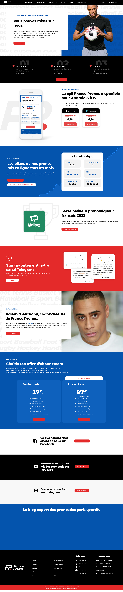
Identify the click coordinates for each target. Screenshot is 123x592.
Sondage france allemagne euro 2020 (52, 532)
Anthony (30, 323)
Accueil (34, 560)
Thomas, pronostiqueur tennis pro (12, 532)
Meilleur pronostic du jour (49, 518)
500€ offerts (82, 2)
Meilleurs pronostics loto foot (69, 543)
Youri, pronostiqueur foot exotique (12, 529)
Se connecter (114, 2)
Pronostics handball (86, 543)
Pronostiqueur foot (67, 536)
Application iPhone (58, 564)
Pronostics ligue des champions (70, 532)
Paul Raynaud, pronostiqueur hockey (13, 538)
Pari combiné (104, 518)
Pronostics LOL (85, 545)
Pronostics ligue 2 (67, 545)
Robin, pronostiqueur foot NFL (11, 518)
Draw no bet (103, 523)
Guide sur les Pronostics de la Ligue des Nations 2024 (72, 523)
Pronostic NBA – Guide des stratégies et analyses (53, 525)
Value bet (27, 518)
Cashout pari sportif (105, 527)
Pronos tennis (85, 534)
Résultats (53, 2)
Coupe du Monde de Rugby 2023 (51, 529)
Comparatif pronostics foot (69, 534)
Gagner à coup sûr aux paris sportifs (109, 520)
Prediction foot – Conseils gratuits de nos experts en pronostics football (72, 527)
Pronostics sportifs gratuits (50, 541)
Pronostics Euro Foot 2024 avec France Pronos (72, 529)
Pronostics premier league (68, 541)
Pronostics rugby (85, 538)
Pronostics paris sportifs (87, 536)
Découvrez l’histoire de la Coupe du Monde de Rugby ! (53, 527)
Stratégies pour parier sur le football (52, 520)
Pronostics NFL (85, 541)
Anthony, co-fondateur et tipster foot (13, 527)
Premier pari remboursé (49, 543)
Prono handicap (28, 523)
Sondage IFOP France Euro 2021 (51, 536)
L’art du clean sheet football (50, 523)
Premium (28, 2)
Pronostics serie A (67, 538)
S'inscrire (101, 2)
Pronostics (40, 2)
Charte (54, 575)
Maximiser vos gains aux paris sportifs (109, 525)
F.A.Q (63, 2)
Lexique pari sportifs (29, 525)
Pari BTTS (27, 527)
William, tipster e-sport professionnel (13, 534)
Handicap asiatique (29, 532)
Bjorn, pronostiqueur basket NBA (12, 520)
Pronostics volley (85, 532)
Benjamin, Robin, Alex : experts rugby (13, 536)
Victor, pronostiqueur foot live (11, 523)
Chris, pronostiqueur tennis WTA (12, 525)
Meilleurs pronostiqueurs (49, 545)
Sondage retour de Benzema (50, 534)
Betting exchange (29, 529)
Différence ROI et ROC (30, 520)
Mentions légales (57, 568)
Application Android (58, 560)
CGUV (54, 572)
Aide (33, 572)
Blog (71, 2)
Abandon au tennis (86, 529)
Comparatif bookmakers (49, 538)
